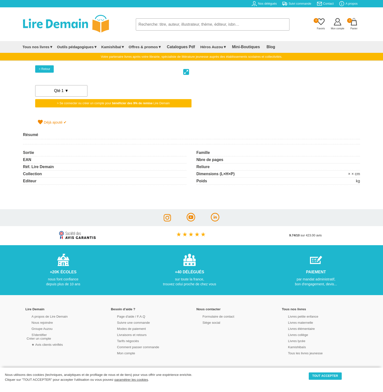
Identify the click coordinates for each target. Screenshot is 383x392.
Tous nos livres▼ (37, 47)
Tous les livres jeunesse (299, 353)
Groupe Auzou (37, 328)
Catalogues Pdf (178, 47)
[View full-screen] (186, 72)
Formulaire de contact (213, 316)
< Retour (44, 69)
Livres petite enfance (297, 316)
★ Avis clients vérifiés (42, 344)
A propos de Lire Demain (44, 316)
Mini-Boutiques (240, 47)
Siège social (206, 322)
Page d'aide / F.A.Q (125, 316)
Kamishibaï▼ (113, 47)
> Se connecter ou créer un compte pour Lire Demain (113, 103)
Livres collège (292, 334)
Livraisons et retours (126, 334)
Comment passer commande (132, 346)
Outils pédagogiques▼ (77, 47)
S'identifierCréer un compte (38, 336)
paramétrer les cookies (131, 379)
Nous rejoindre (37, 322)
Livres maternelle (295, 322)
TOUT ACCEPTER (325, 376)
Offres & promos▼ (145, 47)
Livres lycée (291, 340)
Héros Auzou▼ (209, 47)
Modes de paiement (125, 328)
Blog (261, 47)
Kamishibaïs (291, 346)
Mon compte (120, 353)
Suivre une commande (127, 322)
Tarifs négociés (122, 340)
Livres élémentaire (296, 328)
